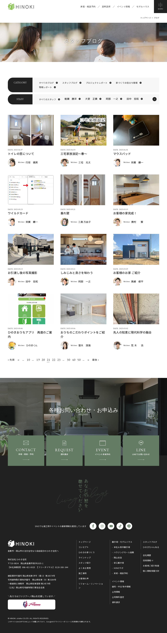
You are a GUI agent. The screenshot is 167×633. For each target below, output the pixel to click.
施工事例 (83, 573)
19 (37, 360)
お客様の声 (84, 578)
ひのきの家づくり (87, 552)
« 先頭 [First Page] (11, 359)
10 (28, 360)
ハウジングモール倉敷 (124, 552)
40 (73, 360)
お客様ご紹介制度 (151, 565)
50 (78, 360)
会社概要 (147, 555)
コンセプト (84, 547)
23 (58, 360)
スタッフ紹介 (85, 562)
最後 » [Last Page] (95, 359)
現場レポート (45, 87)
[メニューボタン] (160, 6)
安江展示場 (119, 562)
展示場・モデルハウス (122, 541)
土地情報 (116, 591)
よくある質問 (85, 568)
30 (68, 360)
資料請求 (106, 6)
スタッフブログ (69, 82)
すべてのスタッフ (47, 99)
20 (43, 360)
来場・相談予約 (88, 6)
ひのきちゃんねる (151, 547)
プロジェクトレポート (97, 82)
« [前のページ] (18, 360)
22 (53, 360)
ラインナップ (85, 557)
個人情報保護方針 (151, 570)
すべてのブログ (46, 82)
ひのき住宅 (21, 6)
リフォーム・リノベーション (91, 585)
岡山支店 (118, 557)
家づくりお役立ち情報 (127, 82)
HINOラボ (118, 568)
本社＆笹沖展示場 (122, 547)
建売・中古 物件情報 (121, 586)
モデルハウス (142, 6)
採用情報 (147, 560)
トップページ (85, 541)
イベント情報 (123, 6)
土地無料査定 (118, 597)
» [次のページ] (88, 360)
